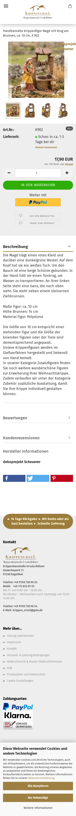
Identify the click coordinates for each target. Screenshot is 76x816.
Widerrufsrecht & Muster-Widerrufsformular (34, 661)
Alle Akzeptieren (38, 786)
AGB (9, 668)
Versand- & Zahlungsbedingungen (28, 655)
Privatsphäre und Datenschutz (26, 674)
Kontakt (12, 648)
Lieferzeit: (11, 137)
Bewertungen (15, 417)
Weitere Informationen (38, 808)
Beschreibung (15, 246)
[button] (9, 173)
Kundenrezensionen (21, 437)
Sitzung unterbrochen (20, 636)
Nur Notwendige (38, 797)
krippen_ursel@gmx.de (28, 610)
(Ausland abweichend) (46, 147)
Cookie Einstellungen (20, 680)
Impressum (14, 642)
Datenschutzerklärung (41, 777)
